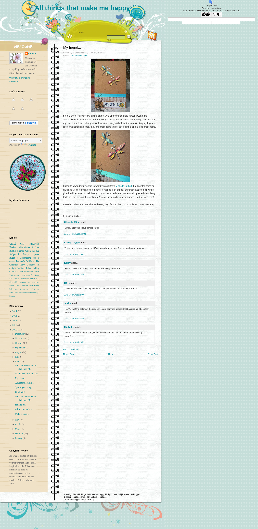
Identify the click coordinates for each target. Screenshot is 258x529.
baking (36, 268)
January (19, 438)
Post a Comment (71, 349)
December (20, 334)
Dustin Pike (27, 285)
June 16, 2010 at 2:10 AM (74, 342)
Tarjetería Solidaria (25, 261)
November (20, 338)
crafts (30, 275)
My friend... (72, 47)
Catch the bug (32, 251)
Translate (28, 145)
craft (22, 243)
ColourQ (13, 271)
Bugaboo (13, 258)
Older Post (153, 354)
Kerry (67, 262)
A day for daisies (25, 272)
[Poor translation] (216, 14)
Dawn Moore (15, 285)
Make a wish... (22, 414)
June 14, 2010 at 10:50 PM (75, 234)
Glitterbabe (24, 247)
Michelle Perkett (82, 55)
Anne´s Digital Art (21, 289)
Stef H (67, 303)
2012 (15, 320)
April (18, 424)
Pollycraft (24, 279)
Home (80, 32)
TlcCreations (14, 275)
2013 (15, 316)
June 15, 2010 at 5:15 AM (74, 275)
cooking (24, 275)
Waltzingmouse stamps (23, 282)
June (17, 361)
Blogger (136, 494)
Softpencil (14, 254)
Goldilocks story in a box (27, 373)
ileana (32, 53)
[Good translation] (206, 14)
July (17, 357)
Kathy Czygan (72, 242)
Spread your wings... (24, 387)
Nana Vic (17, 293)
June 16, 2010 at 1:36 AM (74, 319)
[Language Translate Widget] (25, 140)
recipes (36, 282)
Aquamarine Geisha (24, 383)
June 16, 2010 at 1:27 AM (74, 295)
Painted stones (27, 293)
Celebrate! (20, 392)
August (18, 352)
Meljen (36, 272)
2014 (15, 311)
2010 (15, 329)
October (19, 343)
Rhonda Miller (72, 222)
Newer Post (68, 354)
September (20, 347)
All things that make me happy (82, 8)
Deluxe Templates (98, 497)
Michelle (69, 327)
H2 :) (67, 283)
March (18, 429)
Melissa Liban (24, 268)
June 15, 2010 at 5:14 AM (74, 254)
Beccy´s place (31, 254)
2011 (14, 325)
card (72, 55)
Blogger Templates (72, 497)
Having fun (20, 405)
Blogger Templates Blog (83, 499)
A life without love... (24, 409)
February (19, 433)
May (17, 420)
